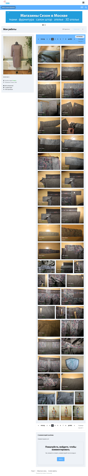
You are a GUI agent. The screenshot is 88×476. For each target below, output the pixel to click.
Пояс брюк (41, 58)
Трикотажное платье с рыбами (79, 399)
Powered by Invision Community (44, 473)
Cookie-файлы (52, 471)
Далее (70, 39)
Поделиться (66, 29)
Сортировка (79, 36)
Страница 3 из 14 (80, 40)
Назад (43, 39)
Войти (61, 459)
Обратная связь (42, 471)
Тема (33, 471)
